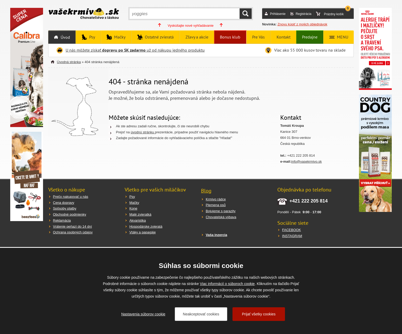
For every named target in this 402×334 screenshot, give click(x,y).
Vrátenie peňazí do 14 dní (72, 226)
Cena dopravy (63, 203)
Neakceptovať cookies (201, 314)
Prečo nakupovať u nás (70, 197)
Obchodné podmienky (69, 214)
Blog (206, 190)
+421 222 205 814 (308, 201)
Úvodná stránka (69, 62)
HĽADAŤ (246, 13)
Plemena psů (216, 205)
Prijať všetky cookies (259, 314)
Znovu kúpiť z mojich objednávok (302, 24)
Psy (91, 37)
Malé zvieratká (140, 214)
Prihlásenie (277, 14)
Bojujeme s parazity (220, 211)
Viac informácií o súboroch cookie (227, 284)
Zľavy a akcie (197, 37)
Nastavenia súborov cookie (143, 314)
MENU (342, 37)
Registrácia (303, 14)
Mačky (119, 37)
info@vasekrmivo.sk (306, 161)
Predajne (310, 37)
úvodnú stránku (143, 132)
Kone (133, 208)
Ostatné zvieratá (159, 37)
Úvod (65, 37)
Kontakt (283, 37)
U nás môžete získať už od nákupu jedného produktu (135, 50)
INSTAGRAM (292, 236)
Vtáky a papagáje (142, 232)
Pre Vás (258, 37)
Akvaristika (137, 220)
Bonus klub (230, 37)
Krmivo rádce (216, 199)
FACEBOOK (291, 230)
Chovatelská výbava (221, 217)
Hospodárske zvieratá (145, 226)
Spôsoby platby (64, 208)
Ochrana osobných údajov (73, 232)
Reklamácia (62, 220)
